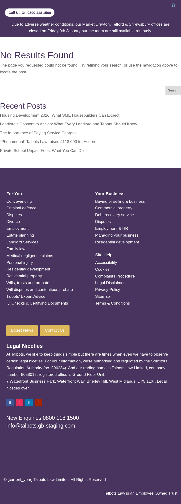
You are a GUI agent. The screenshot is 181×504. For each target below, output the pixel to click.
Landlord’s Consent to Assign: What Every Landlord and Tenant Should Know (68, 124)
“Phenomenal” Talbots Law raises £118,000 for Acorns (48, 141)
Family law (15, 249)
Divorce (13, 221)
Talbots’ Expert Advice (25, 296)
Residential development (28, 269)
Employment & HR (111, 228)
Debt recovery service (114, 215)
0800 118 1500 (61, 418)
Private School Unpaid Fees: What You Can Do (42, 150)
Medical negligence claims (29, 256)
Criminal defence (21, 208)
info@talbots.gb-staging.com (40, 426)
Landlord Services (22, 242)
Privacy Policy (107, 289)
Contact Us (55, 330)
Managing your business (117, 235)
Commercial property (113, 208)
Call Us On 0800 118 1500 (29, 13)
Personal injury (19, 262)
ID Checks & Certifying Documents (37, 303)
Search (173, 90)
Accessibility (106, 262)
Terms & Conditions (112, 303)
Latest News (22, 330)
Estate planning (20, 235)
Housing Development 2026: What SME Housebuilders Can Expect (59, 115)
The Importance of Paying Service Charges (38, 133)
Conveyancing (19, 201)
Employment (17, 228)
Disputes (14, 215)
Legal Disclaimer (110, 283)
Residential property (24, 276)
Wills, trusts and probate (27, 283)
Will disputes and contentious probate (39, 289)
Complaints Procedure (115, 276)
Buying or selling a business (120, 201)
